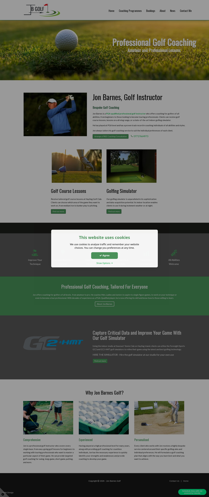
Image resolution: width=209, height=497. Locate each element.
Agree (104, 255)
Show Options (104, 263)
